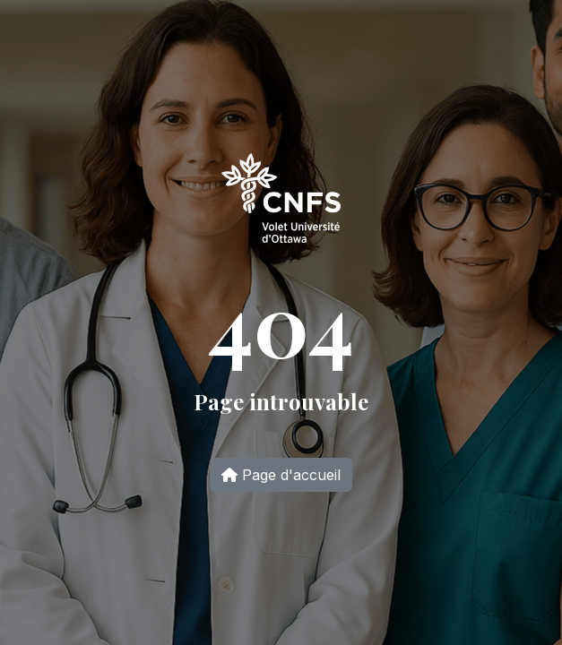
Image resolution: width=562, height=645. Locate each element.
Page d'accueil (281, 475)
